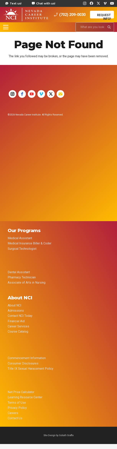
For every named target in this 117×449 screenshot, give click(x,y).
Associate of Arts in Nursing (26, 282)
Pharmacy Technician (22, 277)
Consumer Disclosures (23, 363)
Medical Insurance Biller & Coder (29, 243)
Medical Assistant (20, 238)
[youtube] (31, 94)
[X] (98, 3)
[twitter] (51, 94)
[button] (6, 27)
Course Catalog (18, 331)
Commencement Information (27, 358)
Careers (13, 413)
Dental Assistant (19, 272)
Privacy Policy (17, 408)
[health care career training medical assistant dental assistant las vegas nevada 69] (25, 14)
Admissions (16, 310)
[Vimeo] (105, 3)
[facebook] (22, 94)
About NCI (14, 305)
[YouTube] (112, 3)
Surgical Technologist (22, 249)
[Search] (109, 27)
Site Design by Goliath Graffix (59, 435)
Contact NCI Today (20, 316)
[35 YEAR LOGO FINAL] (22, 151)
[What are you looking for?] (95, 27)
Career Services (18, 326)
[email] (60, 94)
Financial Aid (16, 321)
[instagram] (12, 94)
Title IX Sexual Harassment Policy (30, 368)
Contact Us (15, 418)
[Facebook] (91, 3)
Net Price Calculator (21, 392)
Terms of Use (17, 402)
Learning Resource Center (25, 397)
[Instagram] (84, 3)
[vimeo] (41, 94)
